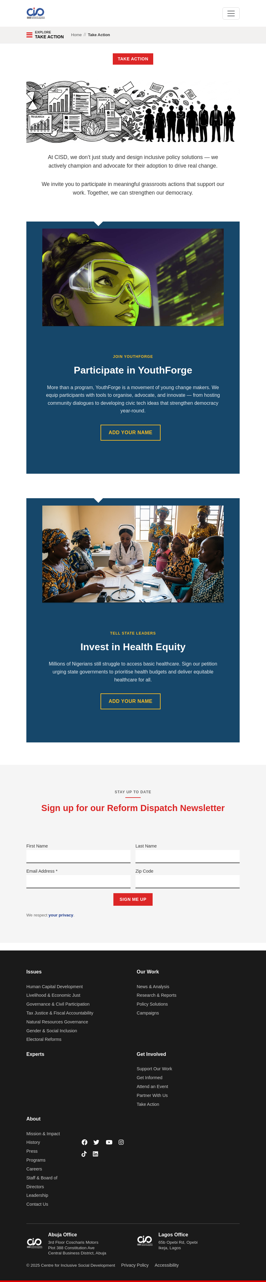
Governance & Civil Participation (57, 1004)
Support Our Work (154, 1068)
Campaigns (148, 1013)
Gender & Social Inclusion (51, 1030)
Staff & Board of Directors (41, 1182)
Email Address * (42, 871)
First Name (37, 846)
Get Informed (149, 1077)
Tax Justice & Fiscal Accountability (59, 1013)
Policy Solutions (152, 1004)
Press (32, 1151)
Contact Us (37, 1204)
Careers (34, 1168)
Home (76, 34)
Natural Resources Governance (57, 1021)
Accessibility (167, 1265)
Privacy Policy (135, 1265)
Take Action (148, 1104)
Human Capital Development (54, 986)
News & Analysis (153, 986)
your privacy (60, 915)
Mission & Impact (43, 1133)
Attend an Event (152, 1086)
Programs (35, 1160)
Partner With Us (152, 1095)
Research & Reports (157, 995)
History (33, 1142)
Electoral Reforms (43, 1039)
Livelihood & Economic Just (53, 995)
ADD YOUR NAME (130, 432)
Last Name (146, 846)
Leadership (37, 1195)
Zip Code (144, 871)
